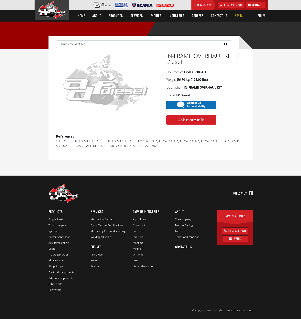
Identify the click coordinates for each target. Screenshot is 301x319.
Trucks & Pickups (58, 254)
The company (183, 219)
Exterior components (60, 278)
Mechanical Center (102, 219)
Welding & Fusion (101, 237)
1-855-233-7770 (232, 5)
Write (237, 238)
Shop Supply (56, 266)
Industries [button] (176, 15)
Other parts (55, 284)
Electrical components (61, 272)
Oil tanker (139, 254)
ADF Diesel (97, 254)
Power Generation (59, 237)
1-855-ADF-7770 (237, 231)
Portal (239, 15)
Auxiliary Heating (58, 243)
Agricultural (139, 219)
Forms (178, 231)
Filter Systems (56, 260)
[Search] (143, 44)
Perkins (95, 260)
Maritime (138, 243)
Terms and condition (187, 237)
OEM (135, 260)
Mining (137, 248)
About (179, 211)
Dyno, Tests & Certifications (107, 225)
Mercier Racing (184, 225)
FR (264, 15)
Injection (53, 231)
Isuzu (94, 272)
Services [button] (136, 15)
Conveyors (54, 290)
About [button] (96, 15)
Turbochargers (57, 225)
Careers (198, 15)
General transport (144, 266)
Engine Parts (55, 219)
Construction (140, 225)
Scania (95, 266)
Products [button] (116, 15)
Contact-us (183, 246)
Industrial (138, 237)
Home (81, 15)
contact (257, 5)
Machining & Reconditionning (108, 231)
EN (259, 15)
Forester (138, 231)
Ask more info (191, 119)
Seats (51, 248)
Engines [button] (155, 15)
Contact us (219, 15)
